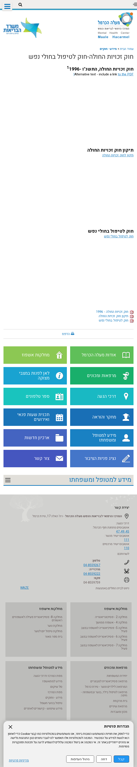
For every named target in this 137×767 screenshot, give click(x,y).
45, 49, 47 (122, 531)
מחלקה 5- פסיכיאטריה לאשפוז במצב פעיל (104, 629)
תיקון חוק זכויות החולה (110, 150)
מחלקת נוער (54, 625)
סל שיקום (56, 686)
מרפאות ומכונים (115, 667)
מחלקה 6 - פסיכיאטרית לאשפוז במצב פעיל (103, 638)
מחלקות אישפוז (115, 608)
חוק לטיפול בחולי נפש (111, 231)
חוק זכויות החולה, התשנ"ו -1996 (100, 69)
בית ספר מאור (53, 636)
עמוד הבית (127, 49)
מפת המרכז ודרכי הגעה (48, 676)
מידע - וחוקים (54, 697)
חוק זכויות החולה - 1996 (115, 311)
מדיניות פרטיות (19, 761)
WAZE (24, 588)
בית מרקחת (120, 701)
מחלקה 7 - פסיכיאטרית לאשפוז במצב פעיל (103, 647)
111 (126, 540)
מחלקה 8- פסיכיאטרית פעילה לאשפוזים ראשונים (37, 619)
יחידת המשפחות (117, 676)
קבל (121, 759)
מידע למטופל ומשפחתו (100, 480)
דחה (104, 759)
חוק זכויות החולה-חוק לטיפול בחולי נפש (81, 57)
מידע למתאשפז (52, 681)
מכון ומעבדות (119, 711)
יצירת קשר (121, 507)
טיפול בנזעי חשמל (51, 703)
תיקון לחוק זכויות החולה (118, 155)
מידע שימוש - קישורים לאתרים (43, 708)
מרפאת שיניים (118, 706)
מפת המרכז (55, 692)
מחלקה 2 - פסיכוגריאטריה (111, 617)
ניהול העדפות (80, 759)
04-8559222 (91, 574)
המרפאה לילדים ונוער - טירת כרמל (106, 686)
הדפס (66, 334)
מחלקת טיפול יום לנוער (48, 631)
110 (126, 548)
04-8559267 (91, 565)
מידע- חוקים (108, 49)
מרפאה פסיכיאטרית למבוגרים (108, 681)
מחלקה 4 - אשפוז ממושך (111, 622)
